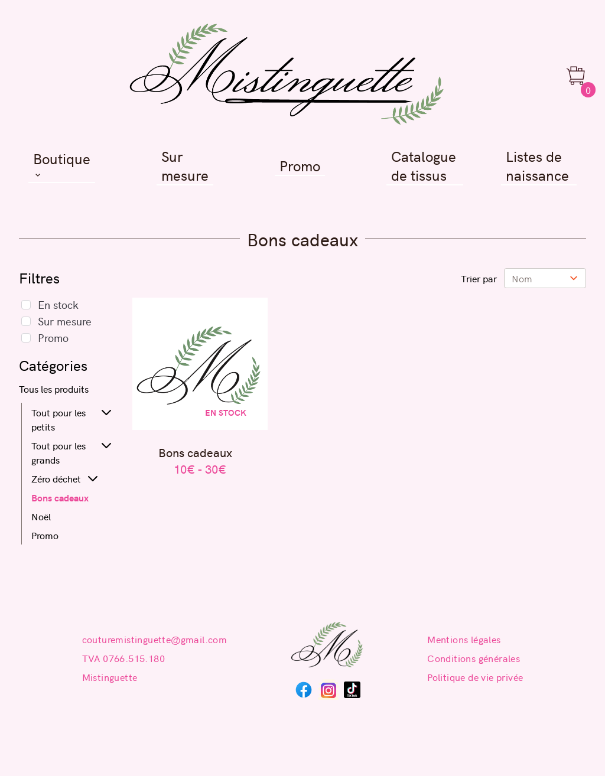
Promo (299, 165)
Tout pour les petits (58, 419)
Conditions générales (473, 657)
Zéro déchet (56, 478)
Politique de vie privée (475, 676)
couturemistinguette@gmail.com (154, 638)
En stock (58, 304)
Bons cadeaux (60, 497)
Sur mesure (185, 165)
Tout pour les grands (58, 452)
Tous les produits (54, 388)
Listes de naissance (537, 165)
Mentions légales (463, 638)
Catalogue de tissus (423, 165)
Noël (41, 516)
